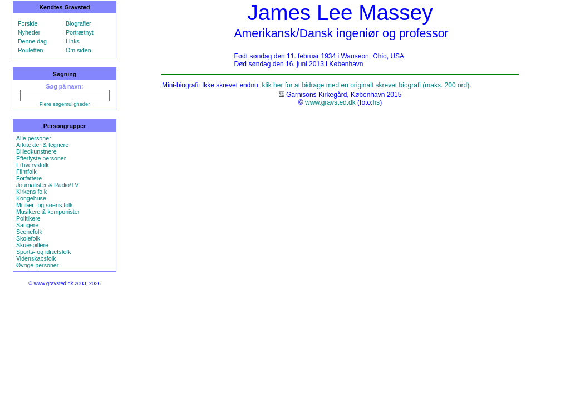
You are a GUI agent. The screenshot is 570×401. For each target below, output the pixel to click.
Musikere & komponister (48, 211)
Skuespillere (32, 245)
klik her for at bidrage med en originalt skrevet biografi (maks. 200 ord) (365, 85)
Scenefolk (29, 231)
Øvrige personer (37, 265)
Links (73, 41)
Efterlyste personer (41, 158)
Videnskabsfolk (36, 258)
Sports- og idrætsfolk (43, 251)
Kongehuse (31, 198)
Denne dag (32, 41)
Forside (28, 23)
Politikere (28, 218)
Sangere (27, 225)
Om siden (78, 50)
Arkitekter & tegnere (42, 144)
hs (376, 102)
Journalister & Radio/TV (47, 185)
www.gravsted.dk (330, 102)
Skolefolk (28, 238)
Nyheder (29, 32)
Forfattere (29, 178)
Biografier (78, 23)
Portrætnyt (80, 32)
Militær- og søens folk (44, 205)
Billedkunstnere (36, 151)
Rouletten (30, 50)
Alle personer (33, 138)
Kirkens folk (31, 191)
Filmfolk (26, 171)
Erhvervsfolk (32, 165)
